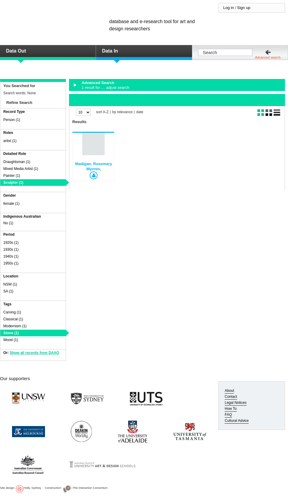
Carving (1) (12, 312)
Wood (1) (10, 340)
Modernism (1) (14, 326)
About (229, 391)
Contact (231, 397)
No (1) (8, 223)
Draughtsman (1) (16, 162)
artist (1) (9, 141)
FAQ (228, 415)
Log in (228, 7)
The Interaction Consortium (90, 487)
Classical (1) (13, 319)
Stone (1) (11, 333)
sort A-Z (102, 112)
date (139, 112)
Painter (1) (11, 176)
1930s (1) (11, 249)
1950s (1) (11, 263)
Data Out (16, 50)
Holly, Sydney (32, 487)
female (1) (11, 203)
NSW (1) (10, 284)
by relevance (122, 112)
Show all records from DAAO (34, 353)
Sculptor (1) (13, 182)
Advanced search (267, 57)
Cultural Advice (237, 421)
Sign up (243, 7)
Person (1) (11, 120)
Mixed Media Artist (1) (20, 169)
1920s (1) (11, 242)
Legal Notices (236, 403)
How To (231, 409)
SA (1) (8, 291)
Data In (110, 50)
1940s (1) (11, 256)
